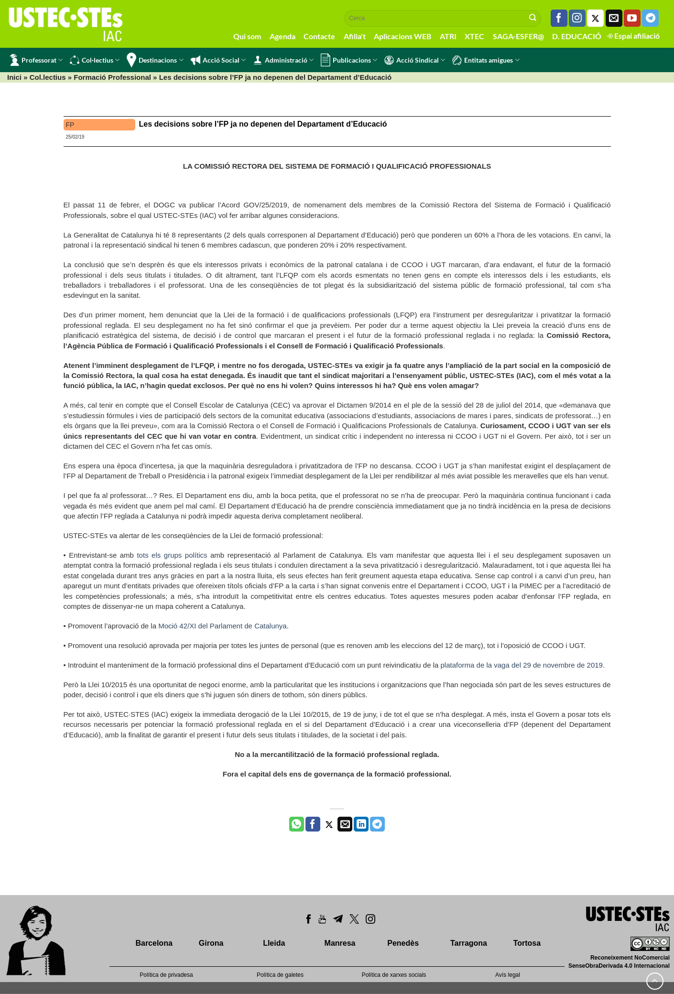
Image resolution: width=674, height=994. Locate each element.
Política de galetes (280, 975)
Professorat (36, 60)
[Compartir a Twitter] (329, 824)
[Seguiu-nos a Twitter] (595, 18)
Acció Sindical (414, 60)
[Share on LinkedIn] (361, 824)
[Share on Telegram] (377, 824)
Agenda (282, 36)
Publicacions (349, 60)
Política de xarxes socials (394, 975)
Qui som (247, 36)
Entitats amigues (485, 60)
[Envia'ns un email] (614, 18)
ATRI (448, 36)
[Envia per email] (344, 824)
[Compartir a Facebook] (312, 824)
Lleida (274, 943)
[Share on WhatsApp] (296, 824)
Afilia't (355, 36)
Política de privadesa (166, 975)
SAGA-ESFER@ (518, 36)
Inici (14, 77)
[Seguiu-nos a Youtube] (632, 18)
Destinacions (155, 60)
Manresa (340, 943)
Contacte (319, 36)
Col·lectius (95, 60)
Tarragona (468, 943)
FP (70, 125)
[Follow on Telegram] (650, 18)
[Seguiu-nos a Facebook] (559, 18)
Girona (211, 943)
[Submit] (533, 18)
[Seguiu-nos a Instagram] (577, 18)
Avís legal (507, 975)
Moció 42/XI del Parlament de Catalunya (222, 626)
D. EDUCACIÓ (576, 36)
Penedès (403, 943)
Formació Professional (112, 77)
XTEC (474, 36)
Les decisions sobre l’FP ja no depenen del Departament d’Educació (263, 124)
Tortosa (527, 943)
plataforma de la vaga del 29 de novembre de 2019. (523, 665)
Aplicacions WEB (402, 36)
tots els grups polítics (172, 555)
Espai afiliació (633, 35)
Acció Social (218, 60)
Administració (283, 60)
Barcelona (153, 943)
